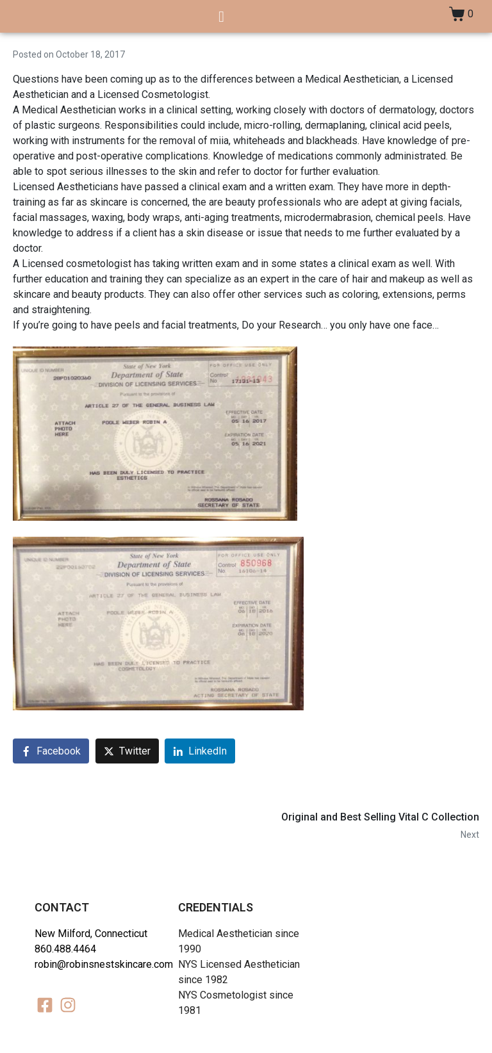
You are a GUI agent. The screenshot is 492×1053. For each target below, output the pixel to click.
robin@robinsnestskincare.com (104, 964)
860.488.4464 (65, 949)
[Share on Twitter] (127, 751)
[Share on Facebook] (51, 751)
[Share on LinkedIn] (200, 751)
